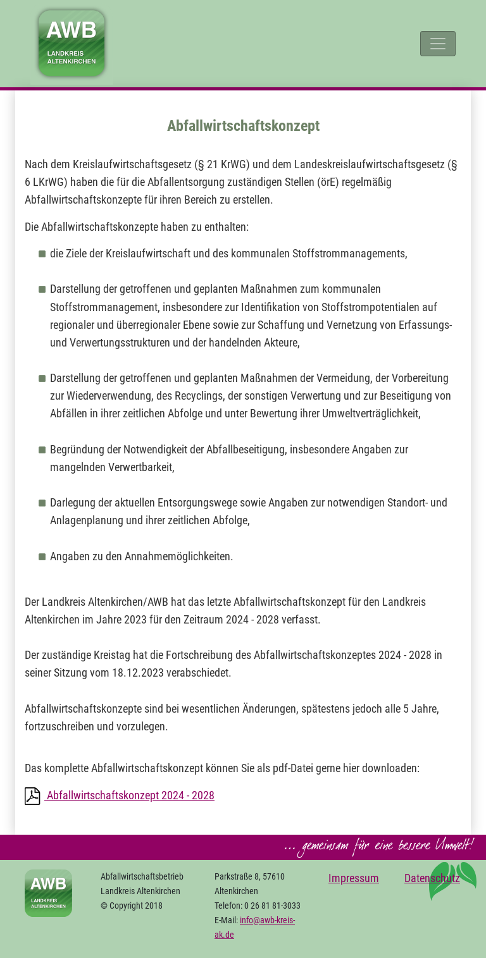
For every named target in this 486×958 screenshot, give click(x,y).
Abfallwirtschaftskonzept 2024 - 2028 (129, 795)
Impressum (353, 878)
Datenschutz (432, 878)
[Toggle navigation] (438, 43)
